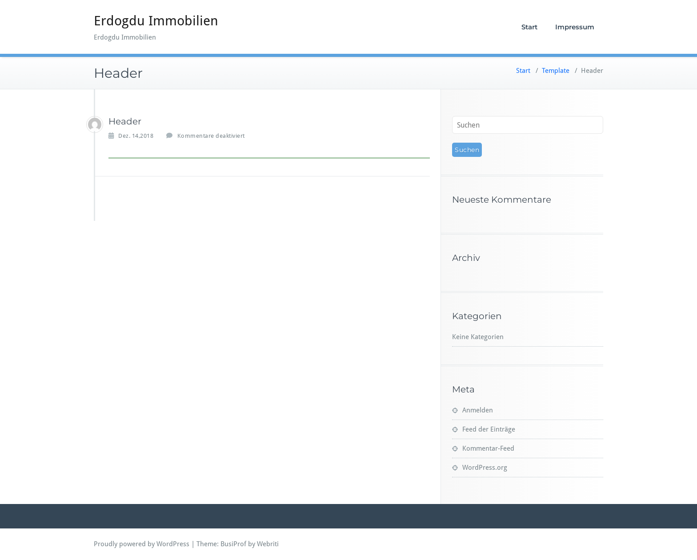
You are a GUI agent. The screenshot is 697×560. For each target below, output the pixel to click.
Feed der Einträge (488, 429)
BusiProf (233, 544)
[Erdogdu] (94, 124)
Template (555, 71)
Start (529, 27)
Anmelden (477, 410)
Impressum (574, 27)
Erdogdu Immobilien (156, 20)
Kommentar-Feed (488, 448)
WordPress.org (484, 468)
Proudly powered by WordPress (141, 544)
